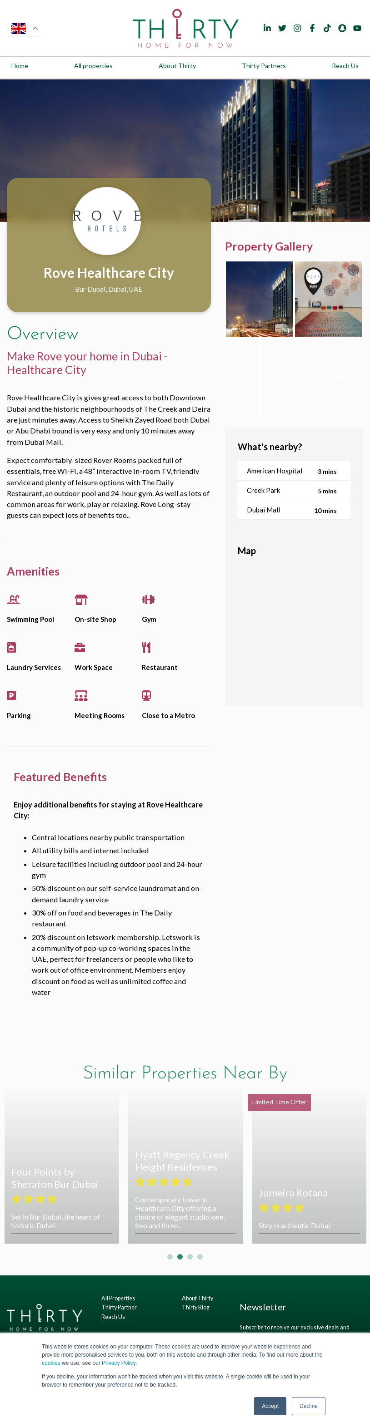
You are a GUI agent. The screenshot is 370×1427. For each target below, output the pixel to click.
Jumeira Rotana (293, 1192)
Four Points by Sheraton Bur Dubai (54, 1178)
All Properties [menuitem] (118, 1298)
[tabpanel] (185, 150)
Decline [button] (309, 1406)
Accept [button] (270, 1406)
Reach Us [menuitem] (345, 65)
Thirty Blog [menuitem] (196, 1307)
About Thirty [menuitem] (177, 65)
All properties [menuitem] (93, 65)
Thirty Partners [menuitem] (264, 65)
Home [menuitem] (19, 65)
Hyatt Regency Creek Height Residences (182, 1160)
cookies (51, 1363)
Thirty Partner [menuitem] (119, 1307)
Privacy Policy (118, 1363)
